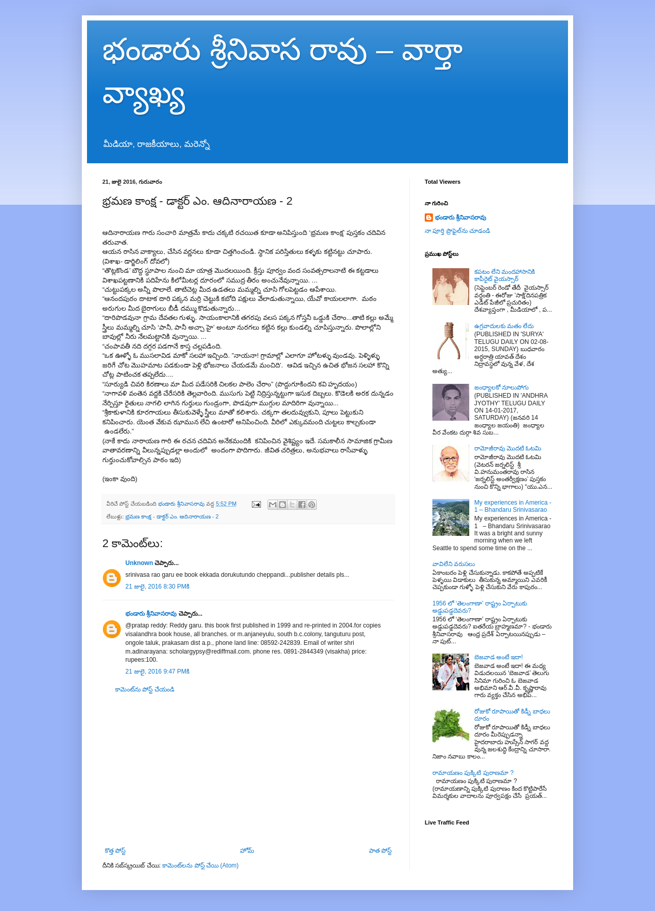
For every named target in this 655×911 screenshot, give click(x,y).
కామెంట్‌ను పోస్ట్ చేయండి (144, 689)
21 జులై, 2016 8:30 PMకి (157, 586)
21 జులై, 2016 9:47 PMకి (157, 671)
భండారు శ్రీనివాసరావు (151, 613)
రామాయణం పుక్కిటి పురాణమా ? (473, 772)
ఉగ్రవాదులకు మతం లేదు (504, 326)
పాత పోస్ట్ (380, 850)
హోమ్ (247, 850)
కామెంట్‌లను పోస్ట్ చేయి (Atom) (200, 865)
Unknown (139, 563)
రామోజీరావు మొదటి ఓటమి (508, 448)
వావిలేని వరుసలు (453, 564)
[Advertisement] (248, 770)
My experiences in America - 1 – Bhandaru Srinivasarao (513, 506)
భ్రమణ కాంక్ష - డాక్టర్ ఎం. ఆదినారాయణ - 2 (172, 516)
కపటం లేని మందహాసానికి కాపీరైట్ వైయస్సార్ (504, 275)
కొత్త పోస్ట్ (115, 850)
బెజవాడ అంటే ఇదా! (498, 657)
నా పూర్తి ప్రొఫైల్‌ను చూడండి (457, 230)
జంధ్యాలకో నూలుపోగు (501, 387)
